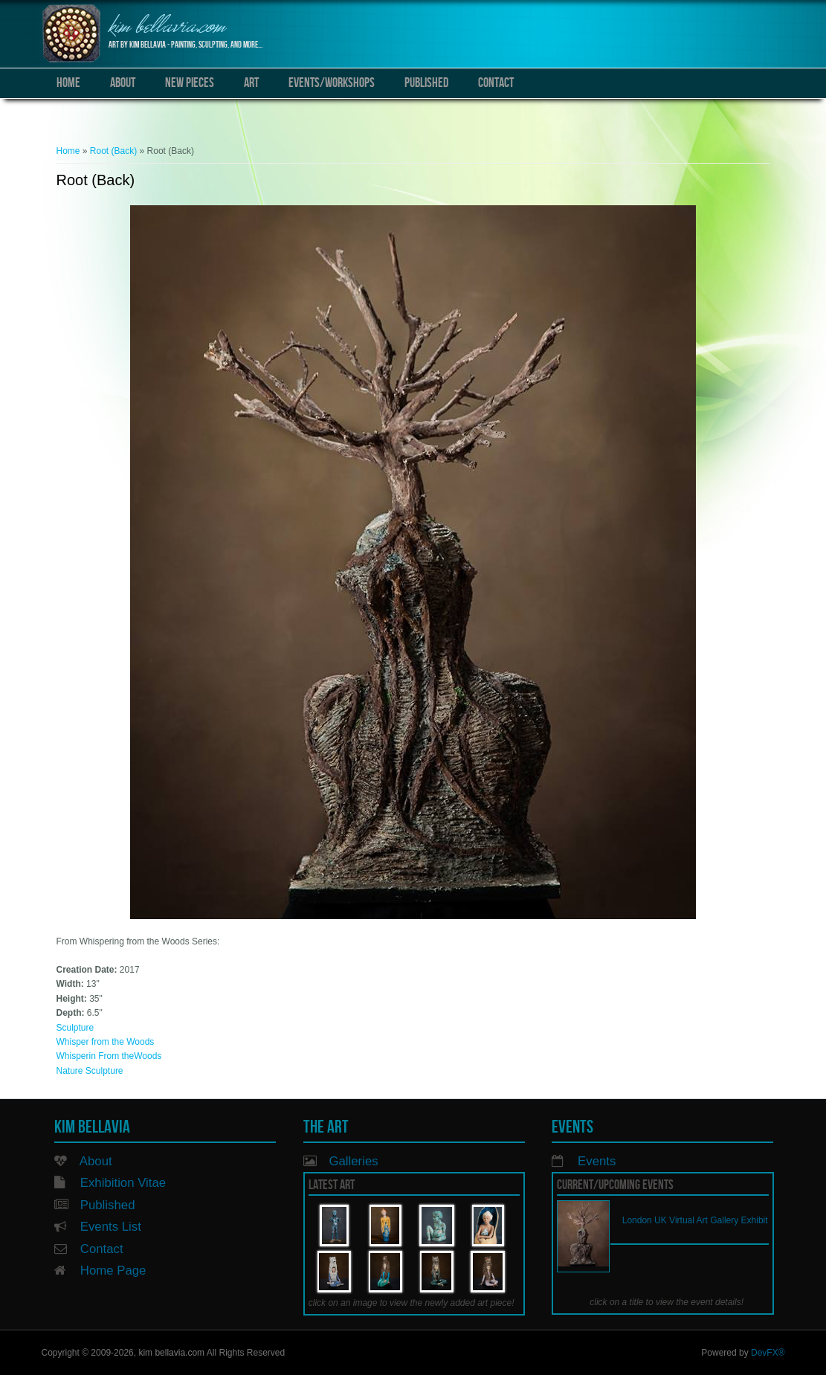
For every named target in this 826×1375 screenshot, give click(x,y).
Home (68, 83)
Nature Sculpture (90, 1071)
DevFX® (768, 1352)
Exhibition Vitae (123, 1183)
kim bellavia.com (167, 28)
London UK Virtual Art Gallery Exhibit (695, 1220)
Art (251, 83)
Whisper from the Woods (106, 1042)
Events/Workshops (331, 83)
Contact (496, 83)
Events (597, 1161)
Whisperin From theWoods (109, 1056)
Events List (110, 1227)
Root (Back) (113, 151)
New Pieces (189, 83)
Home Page (113, 1270)
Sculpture (75, 1028)
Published (426, 83)
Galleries (353, 1161)
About (122, 83)
